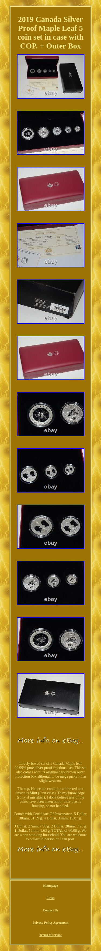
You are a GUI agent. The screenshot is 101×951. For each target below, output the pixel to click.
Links (50, 898)
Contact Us (50, 910)
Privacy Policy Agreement (50, 922)
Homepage (50, 885)
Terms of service (50, 935)
